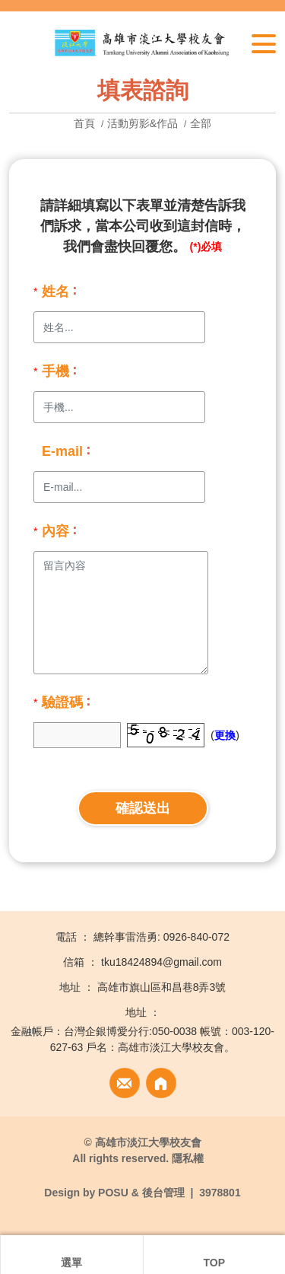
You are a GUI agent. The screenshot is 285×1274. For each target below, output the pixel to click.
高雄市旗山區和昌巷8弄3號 (161, 987)
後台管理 (163, 1192)
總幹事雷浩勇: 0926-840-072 (161, 937)
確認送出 (143, 808)
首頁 (86, 123)
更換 (225, 735)
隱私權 (188, 1158)
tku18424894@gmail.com (161, 962)
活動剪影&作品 (142, 123)
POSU (113, 1192)
